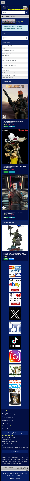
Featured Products (9, 222)
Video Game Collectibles (7, 77)
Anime (3, 48)
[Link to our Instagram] (15, 356)
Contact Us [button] (15, 451)
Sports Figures (5, 70)
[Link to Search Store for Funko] (15, 393)
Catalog (7, 16)
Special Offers (8, 81)
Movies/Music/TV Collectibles (9, 65)
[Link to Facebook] (15, 328)
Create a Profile (6, 429)
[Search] (13, 12)
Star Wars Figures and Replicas (9, 72)
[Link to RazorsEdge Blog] (15, 342)
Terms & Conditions (7, 417)
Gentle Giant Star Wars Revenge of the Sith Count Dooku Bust (14, 212)
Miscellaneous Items (7, 63)
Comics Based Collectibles (8, 50)
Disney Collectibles (6, 53)
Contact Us (5, 423)
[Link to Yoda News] (15, 370)
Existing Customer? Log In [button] (15, 433)
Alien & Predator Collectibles (8, 45)
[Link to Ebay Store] (15, 285)
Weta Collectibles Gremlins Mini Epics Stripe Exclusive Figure (15, 167)
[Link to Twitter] (15, 313)
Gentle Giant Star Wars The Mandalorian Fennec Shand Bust (14, 122)
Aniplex (13, 16)
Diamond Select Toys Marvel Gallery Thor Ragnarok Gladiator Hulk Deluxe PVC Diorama (15, 254)
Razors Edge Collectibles (20, 473)
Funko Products (5, 55)
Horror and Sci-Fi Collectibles (9, 58)
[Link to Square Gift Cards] (15, 299)
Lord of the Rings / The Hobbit (9, 60)
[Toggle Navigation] (3, 2)
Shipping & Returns (7, 420)
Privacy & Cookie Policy (8, 414)
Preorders (4, 67)
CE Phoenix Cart (18, 475)
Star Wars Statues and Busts (8, 75)
